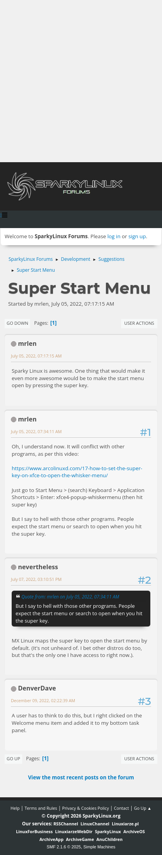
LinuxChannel (95, 824)
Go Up (13, 758)
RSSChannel (65, 824)
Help (15, 808)
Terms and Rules (41, 808)
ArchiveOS (134, 831)
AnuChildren (110, 839)
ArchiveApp (51, 839)
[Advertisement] (81, 81)
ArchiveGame (80, 839)
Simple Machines (99, 846)
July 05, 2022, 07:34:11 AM (36, 431)
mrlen (27, 343)
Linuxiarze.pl (125, 824)
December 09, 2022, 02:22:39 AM (43, 700)
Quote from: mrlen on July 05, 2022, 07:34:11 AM (70, 596)
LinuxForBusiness (34, 831)
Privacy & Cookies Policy (85, 808)
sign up (137, 236)
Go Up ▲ (142, 808)
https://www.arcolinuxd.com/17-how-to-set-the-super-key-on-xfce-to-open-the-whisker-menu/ (77, 472)
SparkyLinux (108, 831)
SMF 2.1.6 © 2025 (64, 846)
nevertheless (38, 567)
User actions (139, 323)
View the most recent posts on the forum (81, 777)
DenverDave (37, 688)
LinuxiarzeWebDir (74, 831)
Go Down (17, 323)
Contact (121, 808)
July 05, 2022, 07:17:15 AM (36, 356)
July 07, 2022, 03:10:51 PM (36, 579)
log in (114, 236)
